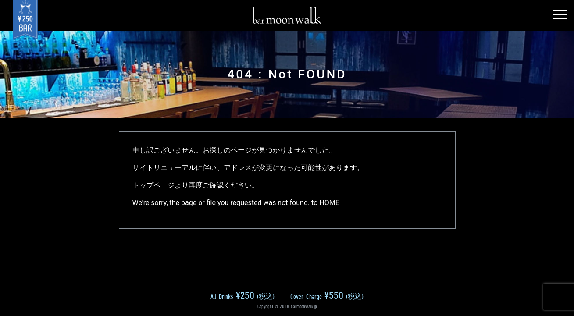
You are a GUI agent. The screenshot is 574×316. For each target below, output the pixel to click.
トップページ (153, 185)
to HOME (325, 203)
